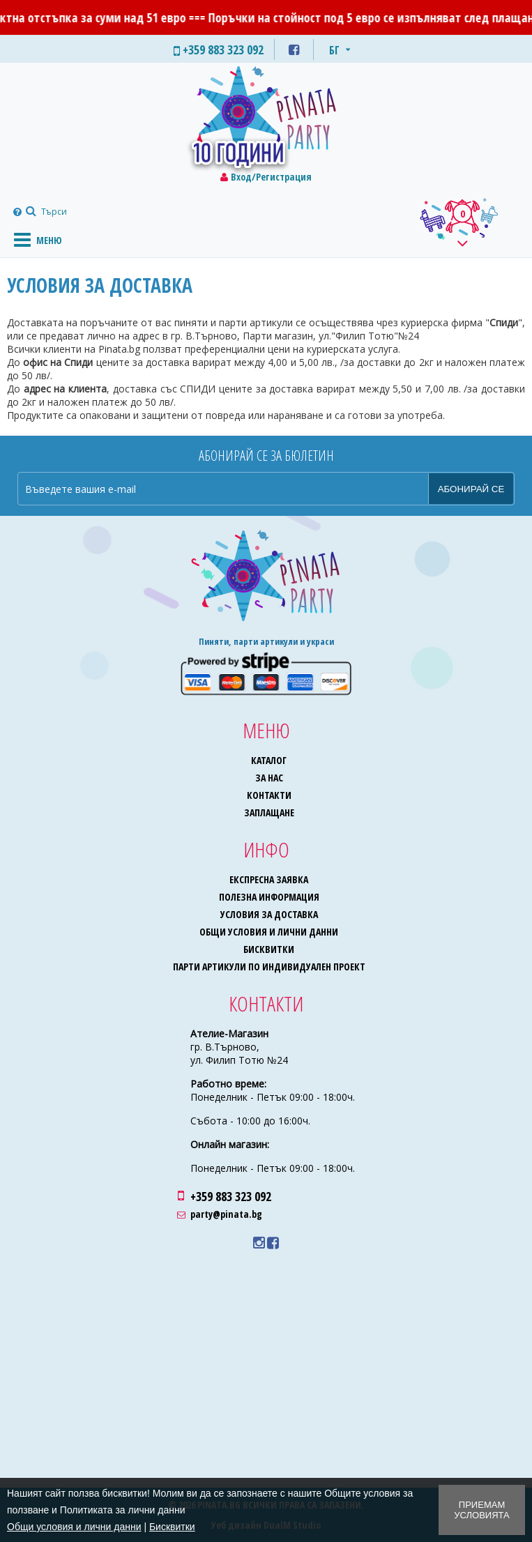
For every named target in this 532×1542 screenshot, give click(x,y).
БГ (334, 50)
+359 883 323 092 (230, 1196)
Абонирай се (471, 489)
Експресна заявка (268, 879)
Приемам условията (481, 1509)
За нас (269, 777)
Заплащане (269, 812)
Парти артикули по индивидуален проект (269, 966)
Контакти (269, 795)
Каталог (269, 760)
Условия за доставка (269, 914)
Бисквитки (268, 949)
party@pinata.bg (226, 1214)
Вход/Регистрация (271, 176)
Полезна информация (269, 896)
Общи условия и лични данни (268, 931)
